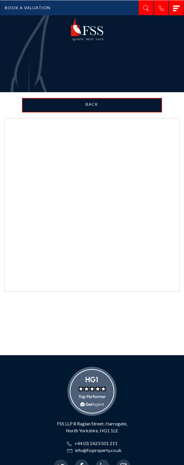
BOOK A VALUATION (27, 7)
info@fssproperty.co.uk (94, 450)
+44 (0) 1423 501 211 (92, 443)
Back (92, 104)
